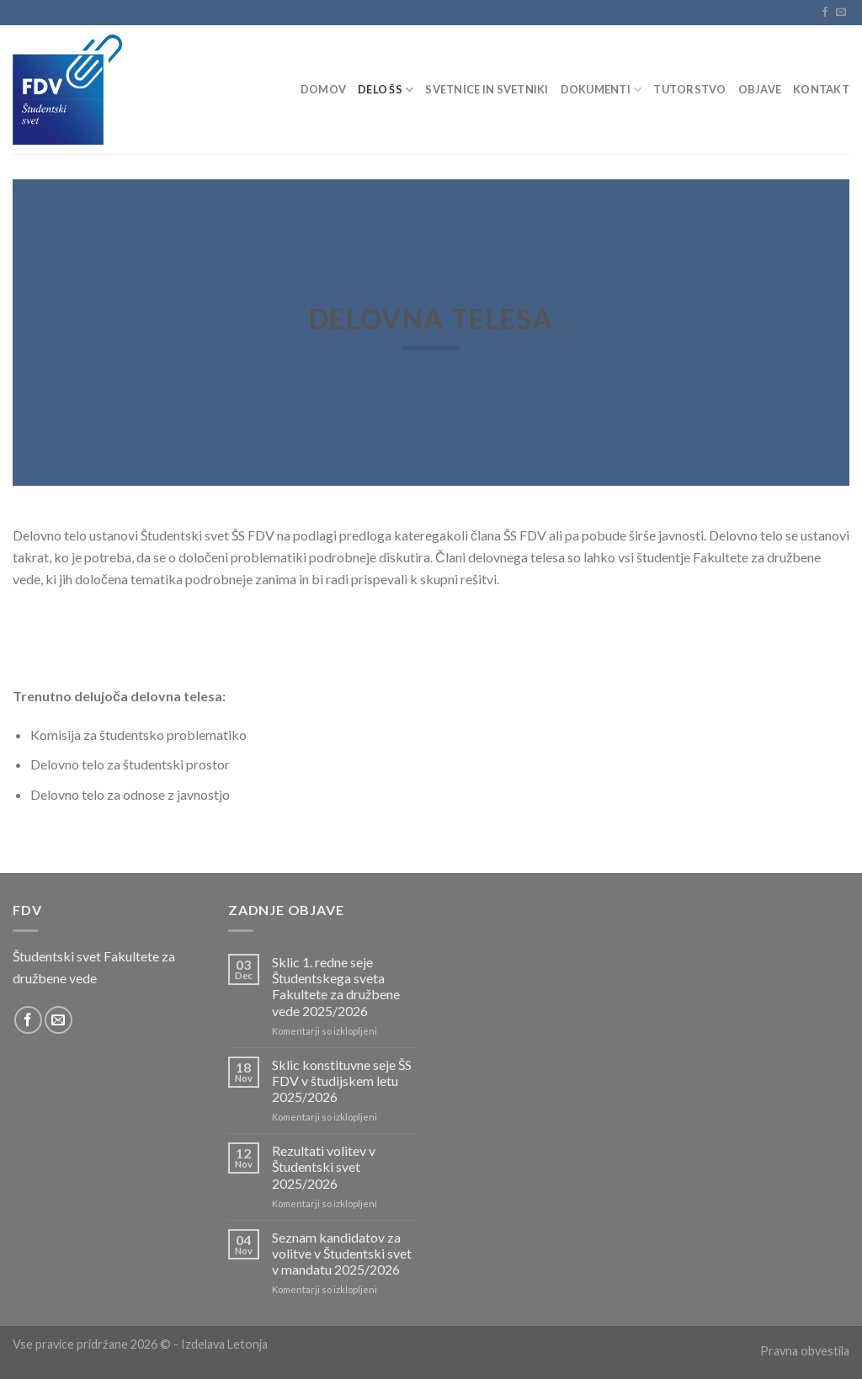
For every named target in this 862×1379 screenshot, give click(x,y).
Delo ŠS (385, 90)
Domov (323, 89)
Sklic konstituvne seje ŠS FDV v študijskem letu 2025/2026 (342, 1081)
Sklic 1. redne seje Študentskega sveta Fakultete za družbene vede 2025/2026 (336, 986)
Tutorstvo (689, 89)
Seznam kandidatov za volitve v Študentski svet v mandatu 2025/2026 (342, 1253)
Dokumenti (601, 90)
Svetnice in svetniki (486, 89)
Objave (760, 89)
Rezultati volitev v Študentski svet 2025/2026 (323, 1166)
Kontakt (821, 89)
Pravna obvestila (804, 1351)
